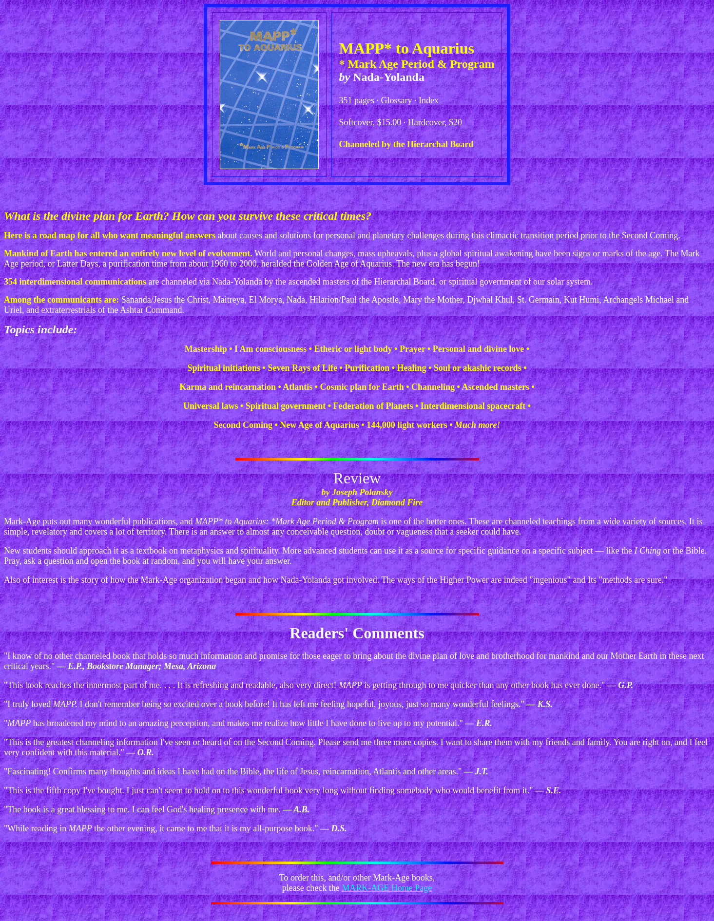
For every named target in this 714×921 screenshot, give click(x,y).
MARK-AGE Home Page (387, 888)
